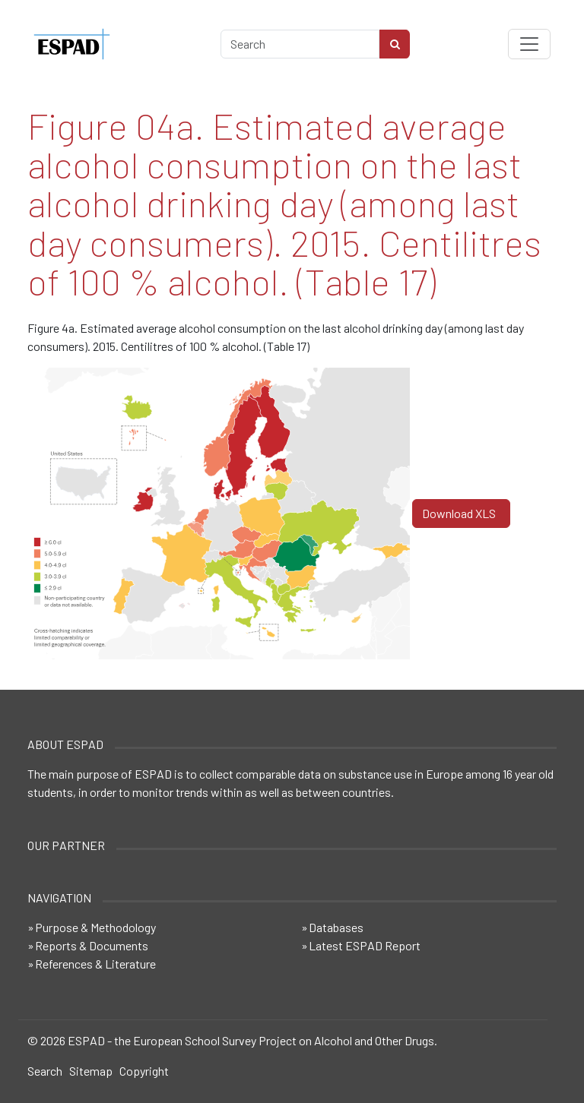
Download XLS (461, 513)
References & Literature (95, 963)
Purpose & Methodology (95, 927)
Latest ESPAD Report (365, 945)
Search (44, 1070)
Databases (336, 927)
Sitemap (91, 1070)
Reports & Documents (91, 945)
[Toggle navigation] (529, 44)
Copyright (144, 1070)
